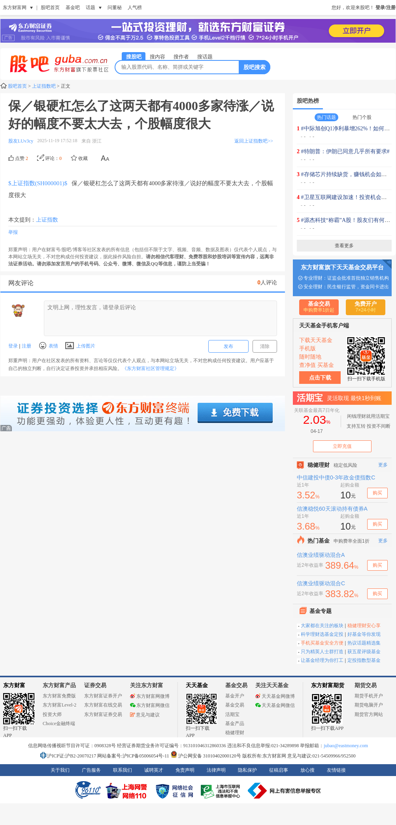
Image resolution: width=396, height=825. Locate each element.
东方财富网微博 (150, 696)
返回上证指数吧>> (253, 141)
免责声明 (184, 770)
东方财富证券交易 (103, 714)
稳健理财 (234, 732)
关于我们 (60, 770)
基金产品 (234, 723)
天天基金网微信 (275, 705)
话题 (90, 7)
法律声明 (216, 770)
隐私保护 (247, 770)
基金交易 (234, 705)
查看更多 (344, 245)
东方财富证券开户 (103, 696)
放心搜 (307, 770)
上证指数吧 (44, 86)
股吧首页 (50, 7)
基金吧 (73, 7)
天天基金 (197, 685)
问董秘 (114, 7)
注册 (25, 346)
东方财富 (14, 685)
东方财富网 (14, 7)
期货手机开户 (369, 696)
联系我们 (122, 770)
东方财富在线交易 (103, 705)
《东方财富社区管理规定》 (150, 368)
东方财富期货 (327, 685)
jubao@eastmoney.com (346, 745)
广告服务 (91, 770)
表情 (48, 345)
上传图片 (80, 346)
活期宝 (232, 714)
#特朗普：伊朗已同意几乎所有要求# (345, 151)
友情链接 (336, 770)
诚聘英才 (153, 770)
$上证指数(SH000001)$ (37, 183)
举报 (13, 232)
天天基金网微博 (275, 696)
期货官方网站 (369, 714)
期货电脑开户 (369, 705)
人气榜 (135, 7)
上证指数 (47, 220)
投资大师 (52, 714)
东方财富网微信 (150, 705)
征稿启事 (278, 770)
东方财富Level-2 (59, 705)
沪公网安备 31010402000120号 (205, 756)
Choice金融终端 (59, 723)
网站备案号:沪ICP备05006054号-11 (133, 756)
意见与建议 (145, 715)
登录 (13, 346)
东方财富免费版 (59, 696)
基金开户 (234, 696)
